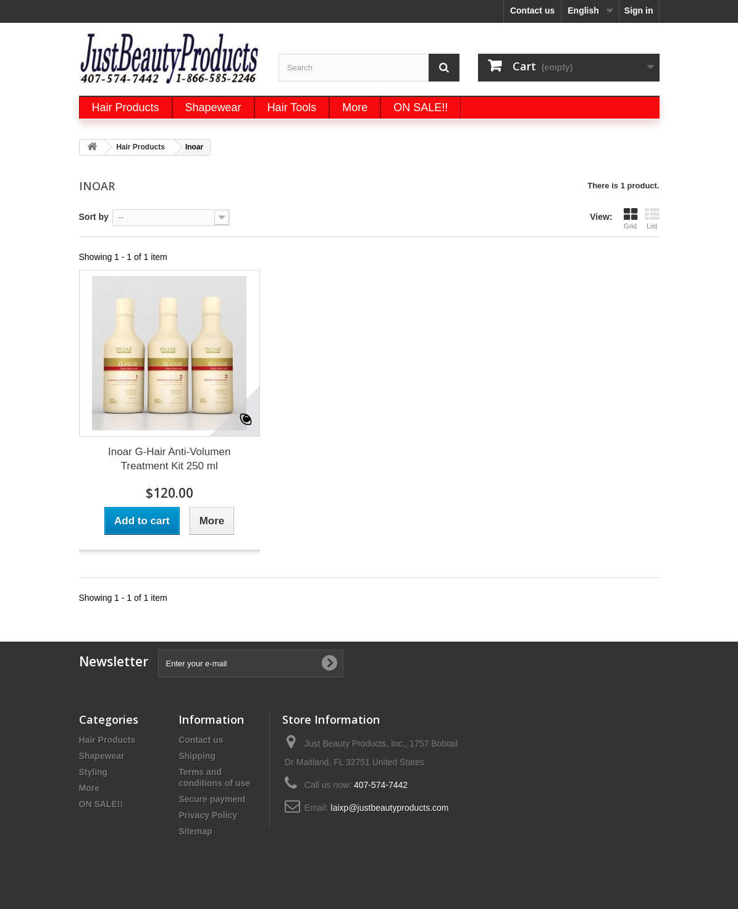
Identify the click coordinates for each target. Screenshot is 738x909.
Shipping (197, 756)
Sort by (94, 217)
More (89, 788)
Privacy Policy (207, 815)
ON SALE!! (101, 804)
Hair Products (107, 740)
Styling (93, 772)
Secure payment (211, 799)
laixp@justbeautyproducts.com (390, 808)
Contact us (532, 10)
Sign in (638, 10)
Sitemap (195, 831)
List (652, 218)
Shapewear (102, 756)
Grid (630, 218)
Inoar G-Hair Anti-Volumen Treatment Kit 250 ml (169, 459)
